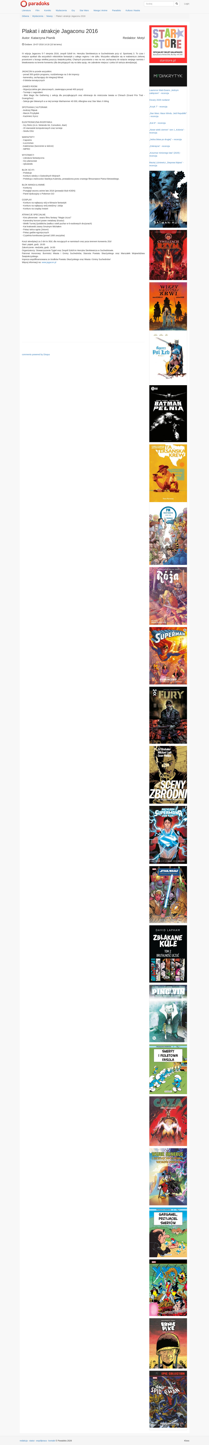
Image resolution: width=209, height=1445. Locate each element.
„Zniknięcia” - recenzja (159, 146)
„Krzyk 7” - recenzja (158, 106)
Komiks (47, 10)
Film (37, 10)
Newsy (49, 16)
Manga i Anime (100, 10)
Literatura (26, 10)
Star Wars (84, 10)
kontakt (51, 1440)
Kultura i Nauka (133, 10)
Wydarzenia (61, 10)
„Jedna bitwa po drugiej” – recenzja (165, 139)
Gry (73, 10)
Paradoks (116, 10)
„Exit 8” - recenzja (157, 123)
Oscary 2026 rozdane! (159, 100)
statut (31, 1440)
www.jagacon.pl (49, 262)
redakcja (24, 1440)
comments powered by (36, 354)
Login (186, 4)
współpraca (41, 1440)
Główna (25, 16)
